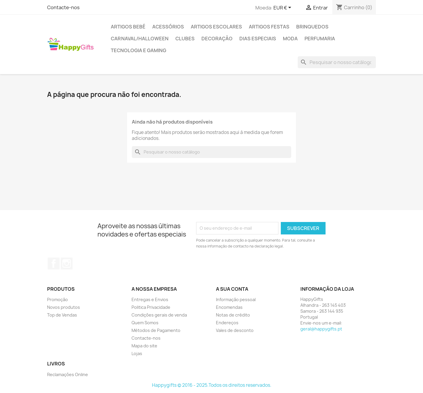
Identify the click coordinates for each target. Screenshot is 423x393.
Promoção (57, 299)
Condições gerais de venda (159, 315)
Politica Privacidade (151, 307)
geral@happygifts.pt (321, 329)
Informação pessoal (236, 299)
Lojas (137, 353)
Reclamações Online (67, 374)
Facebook (54, 263)
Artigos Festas (269, 26)
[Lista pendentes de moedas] (283, 8)
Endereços (227, 322)
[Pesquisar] (337, 62)
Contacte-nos (63, 7)
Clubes (185, 38)
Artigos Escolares (216, 26)
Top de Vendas (62, 315)
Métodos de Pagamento (156, 330)
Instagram (67, 263)
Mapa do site (144, 346)
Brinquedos (312, 26)
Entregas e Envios (150, 299)
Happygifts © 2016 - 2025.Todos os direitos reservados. (211, 385)
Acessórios (168, 26)
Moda (290, 38)
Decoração (217, 38)
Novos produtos (63, 307)
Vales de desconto (235, 330)
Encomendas (229, 307)
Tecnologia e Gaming (138, 50)
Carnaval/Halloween (140, 38)
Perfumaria (320, 38)
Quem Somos (145, 322)
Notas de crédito (233, 315)
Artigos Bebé (128, 26)
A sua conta (232, 289)
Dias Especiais (257, 38)
